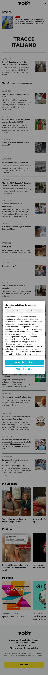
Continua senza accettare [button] (24, 311)
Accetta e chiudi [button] (24, 362)
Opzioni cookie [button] (24, 369)
